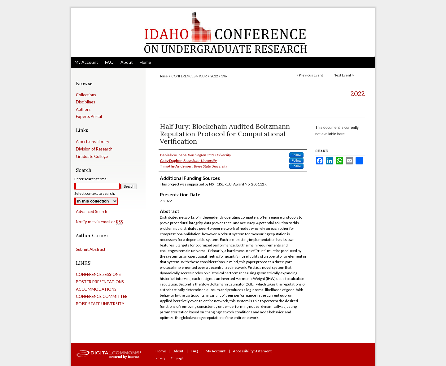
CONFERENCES (183, 76)
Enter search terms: (90, 178)
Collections (86, 95)
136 (224, 76)
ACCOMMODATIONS (96, 289)
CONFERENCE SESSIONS (98, 274)
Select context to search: (94, 193)
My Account (215, 351)
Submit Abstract (90, 249)
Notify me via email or (99, 222)
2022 (214, 76)
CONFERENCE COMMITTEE (101, 296)
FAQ (194, 351)
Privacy (160, 358)
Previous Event (311, 75)
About (178, 351)
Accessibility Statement (252, 351)
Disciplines (85, 102)
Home (163, 76)
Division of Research (94, 149)
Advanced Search (91, 211)
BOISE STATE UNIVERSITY (100, 304)
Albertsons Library (92, 141)
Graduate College (92, 156)
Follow (296, 155)
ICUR (203, 76)
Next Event (342, 75)
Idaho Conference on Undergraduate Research (223, 32)
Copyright (178, 358)
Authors (83, 109)
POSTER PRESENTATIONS (100, 282)
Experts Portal (89, 116)
